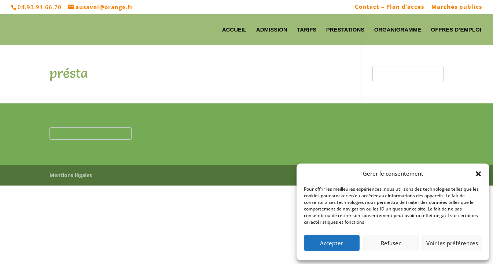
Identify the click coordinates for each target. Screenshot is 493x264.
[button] (478, 173)
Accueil (234, 30)
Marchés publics (456, 7)
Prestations (345, 30)
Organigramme (397, 30)
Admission (271, 30)
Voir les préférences (452, 243)
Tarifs (306, 30)
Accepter (331, 243)
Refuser (391, 243)
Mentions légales (70, 175)
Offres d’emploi (456, 30)
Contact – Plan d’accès (389, 7)
